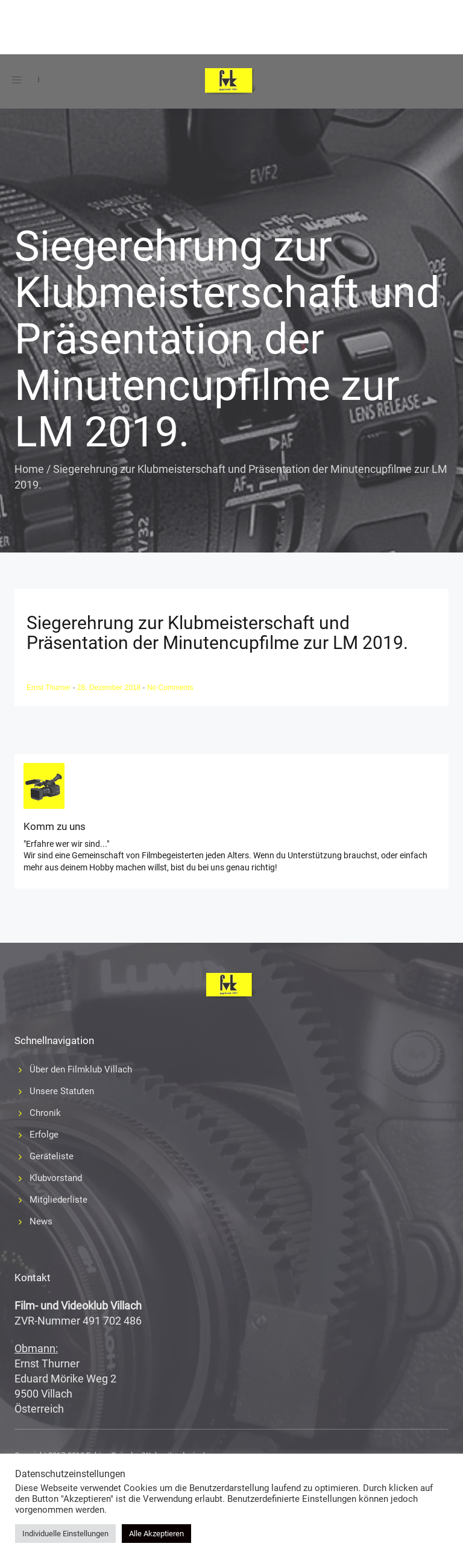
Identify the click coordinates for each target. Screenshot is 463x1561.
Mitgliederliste (58, 1199)
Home (29, 469)
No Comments (170, 687)
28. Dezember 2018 (110, 687)
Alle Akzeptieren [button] (156, 1533)
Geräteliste (52, 1156)
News (41, 1221)
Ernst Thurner (49, 687)
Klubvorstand (56, 1178)
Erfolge (44, 1134)
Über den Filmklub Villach (81, 1069)
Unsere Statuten (62, 1091)
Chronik (45, 1112)
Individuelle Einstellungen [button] (65, 1533)
